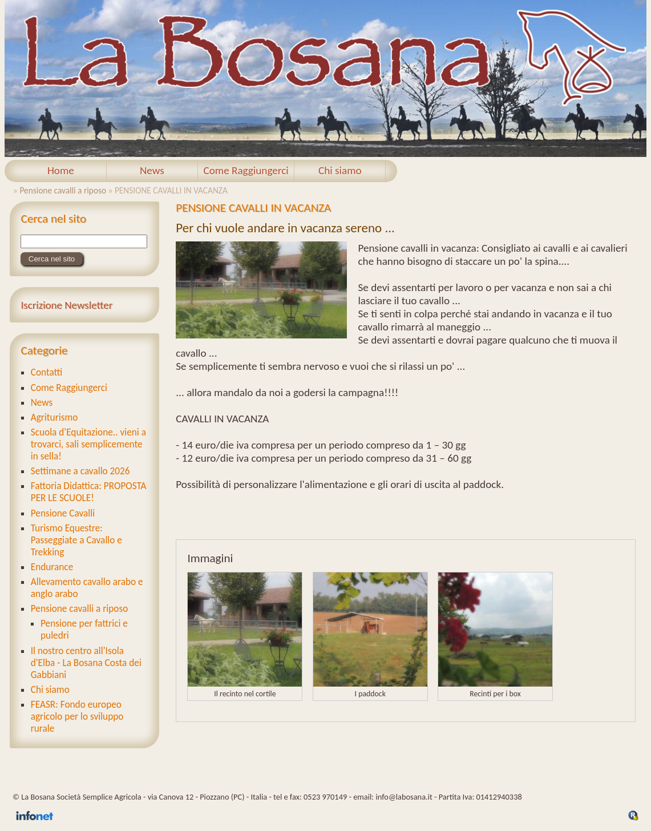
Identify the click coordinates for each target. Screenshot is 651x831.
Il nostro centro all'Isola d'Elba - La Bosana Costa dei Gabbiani (86, 663)
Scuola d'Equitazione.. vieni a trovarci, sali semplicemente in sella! (88, 444)
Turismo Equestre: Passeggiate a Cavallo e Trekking (76, 540)
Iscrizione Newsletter (66, 305)
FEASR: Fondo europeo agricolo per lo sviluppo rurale (77, 717)
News (152, 170)
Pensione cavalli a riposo (62, 190)
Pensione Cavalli (63, 513)
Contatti (47, 372)
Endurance (52, 567)
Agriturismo (54, 417)
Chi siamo (340, 170)
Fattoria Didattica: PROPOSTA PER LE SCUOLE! (89, 492)
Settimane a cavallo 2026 (80, 471)
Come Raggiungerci (245, 170)
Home (60, 170)
